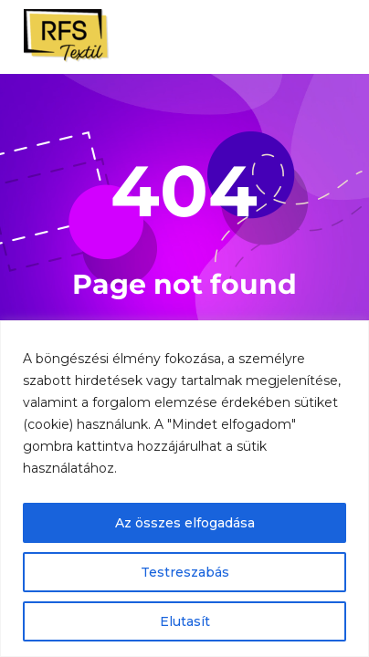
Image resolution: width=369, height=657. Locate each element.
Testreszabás (185, 572)
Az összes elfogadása (185, 523)
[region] (184, 488)
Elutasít (185, 621)
